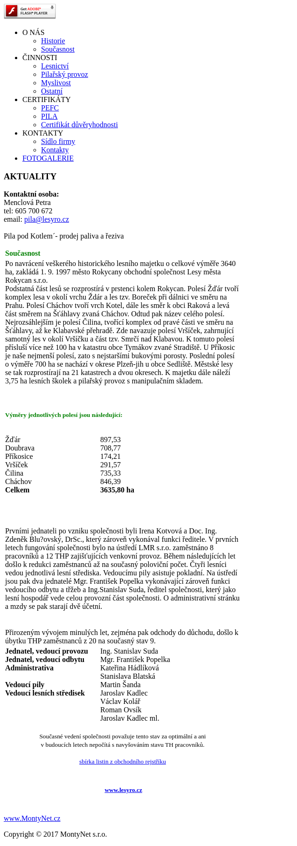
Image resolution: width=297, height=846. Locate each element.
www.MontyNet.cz (32, 818)
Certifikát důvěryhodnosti (79, 125)
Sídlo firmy (58, 141)
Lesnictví (55, 66)
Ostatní (51, 91)
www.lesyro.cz (123, 789)
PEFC (50, 108)
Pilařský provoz (64, 74)
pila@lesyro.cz (46, 219)
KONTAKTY (42, 133)
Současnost (58, 49)
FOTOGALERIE (48, 158)
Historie (53, 41)
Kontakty (55, 150)
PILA (49, 116)
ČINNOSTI (39, 57)
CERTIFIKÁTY (46, 99)
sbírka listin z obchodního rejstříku (122, 761)
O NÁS (33, 32)
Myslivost (56, 83)
